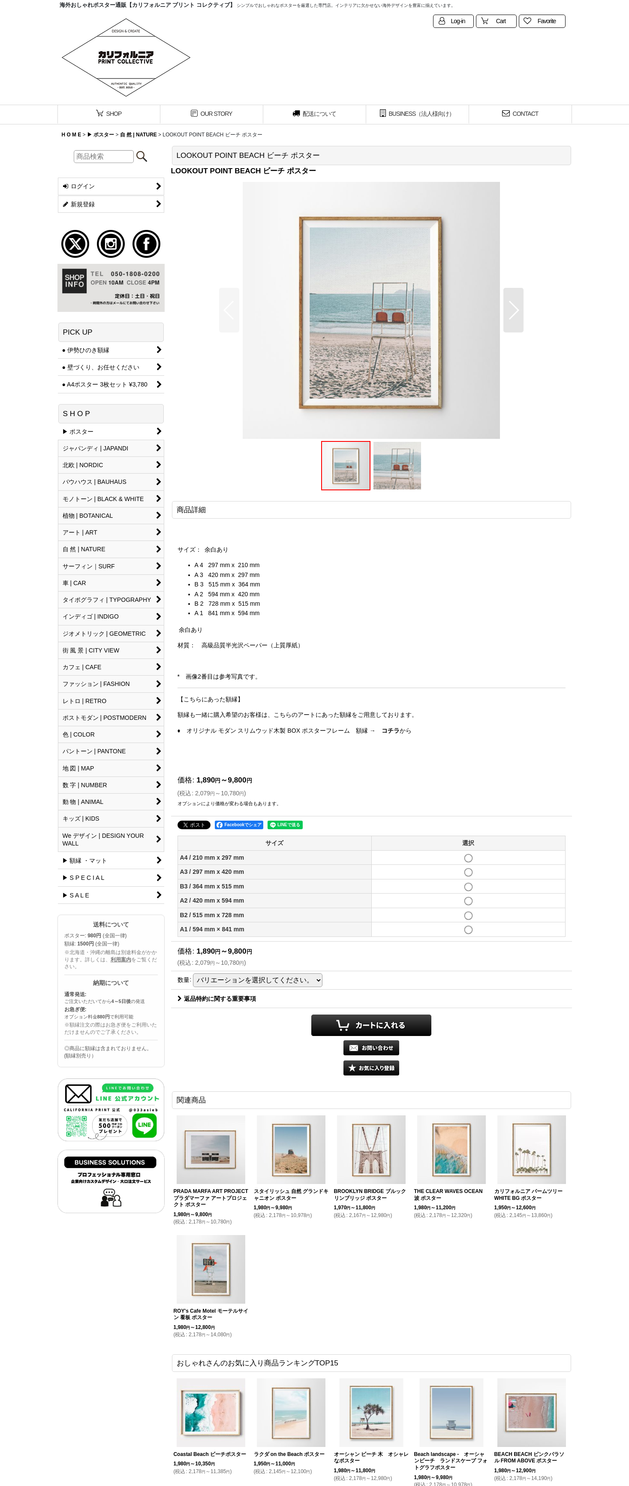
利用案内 (121, 960)
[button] (229, 310)
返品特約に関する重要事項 (217, 998)
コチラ (391, 730)
